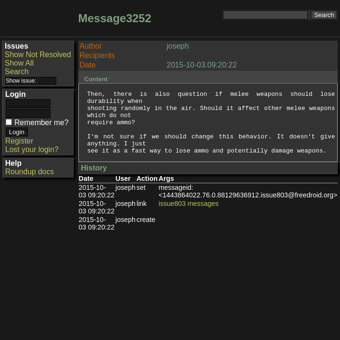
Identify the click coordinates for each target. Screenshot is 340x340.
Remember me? (41, 123)
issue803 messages (189, 216)
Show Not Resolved (38, 55)
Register (19, 141)
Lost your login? (32, 149)
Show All (19, 63)
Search (17, 72)
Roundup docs (29, 172)
